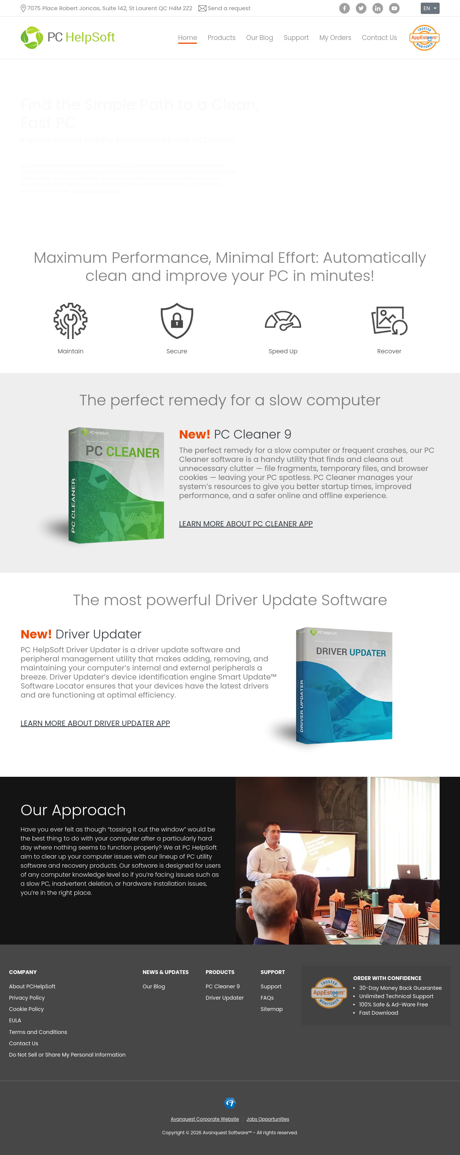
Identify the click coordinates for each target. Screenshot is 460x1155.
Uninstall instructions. (96, 190)
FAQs (267, 998)
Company (23, 972)
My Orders (335, 37)
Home (187, 37)
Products (221, 37)
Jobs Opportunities (267, 1119)
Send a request (229, 8)
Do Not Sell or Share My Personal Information (67, 1054)
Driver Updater (81, 634)
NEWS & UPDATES (166, 972)
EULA (15, 1020)
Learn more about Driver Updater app (95, 723)
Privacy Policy (140, 172)
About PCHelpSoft (32, 986)
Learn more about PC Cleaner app (246, 523)
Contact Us (379, 37)
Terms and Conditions (38, 1032)
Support (296, 37)
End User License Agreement (81, 172)
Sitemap (272, 1009)
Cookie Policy (26, 1009)
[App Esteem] (424, 50)
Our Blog (259, 37)
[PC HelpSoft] (68, 37)
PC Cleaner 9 (235, 434)
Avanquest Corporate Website (205, 1119)
